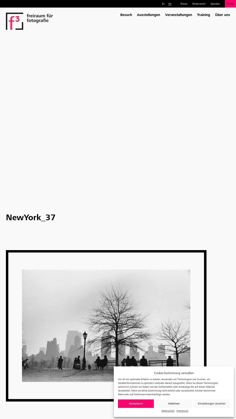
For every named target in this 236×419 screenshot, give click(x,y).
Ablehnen (174, 403)
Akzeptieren (136, 403)
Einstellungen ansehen (212, 403)
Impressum (182, 410)
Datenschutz (168, 410)
